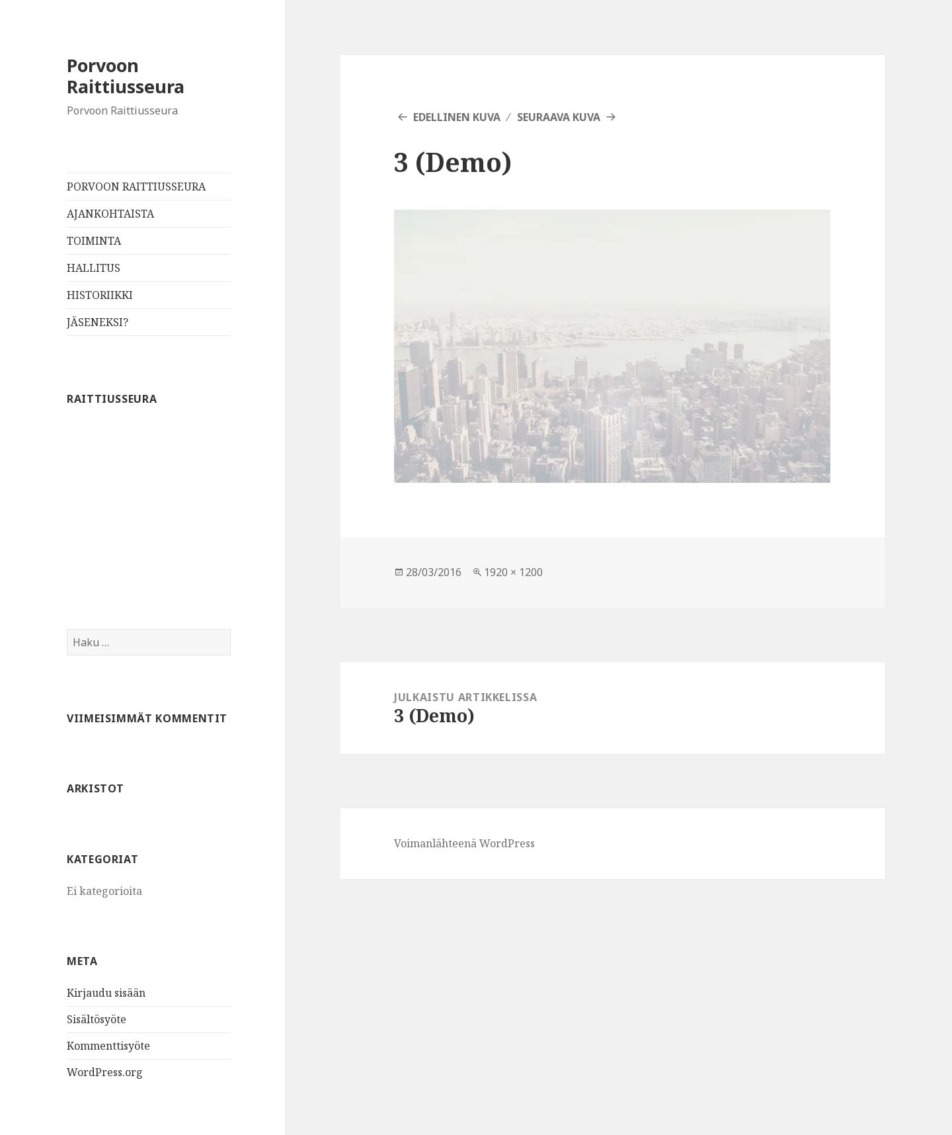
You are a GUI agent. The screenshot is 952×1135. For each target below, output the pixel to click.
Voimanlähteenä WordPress (464, 843)
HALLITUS (93, 268)
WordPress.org (105, 1072)
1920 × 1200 (513, 572)
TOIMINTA (94, 240)
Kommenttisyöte (108, 1045)
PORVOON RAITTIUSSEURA (136, 186)
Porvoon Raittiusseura (125, 76)
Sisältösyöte (96, 1019)
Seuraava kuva (558, 117)
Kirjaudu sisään (106, 993)
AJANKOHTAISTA (110, 213)
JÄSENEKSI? (97, 322)
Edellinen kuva (456, 117)
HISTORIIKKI (100, 295)
